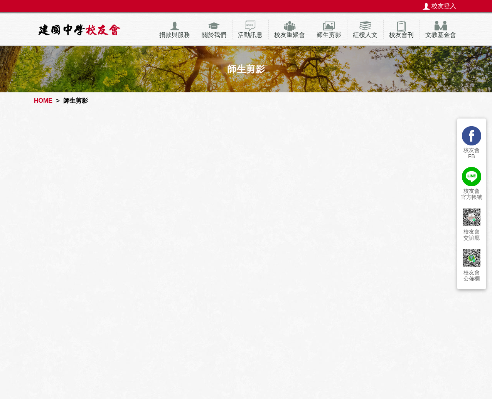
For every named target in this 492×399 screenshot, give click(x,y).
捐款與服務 (174, 35)
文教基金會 (440, 35)
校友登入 (443, 6)
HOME (43, 100)
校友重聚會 (289, 35)
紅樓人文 (365, 35)
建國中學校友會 (79, 29)
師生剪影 (329, 35)
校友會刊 (401, 35)
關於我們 (214, 35)
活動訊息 (250, 35)
